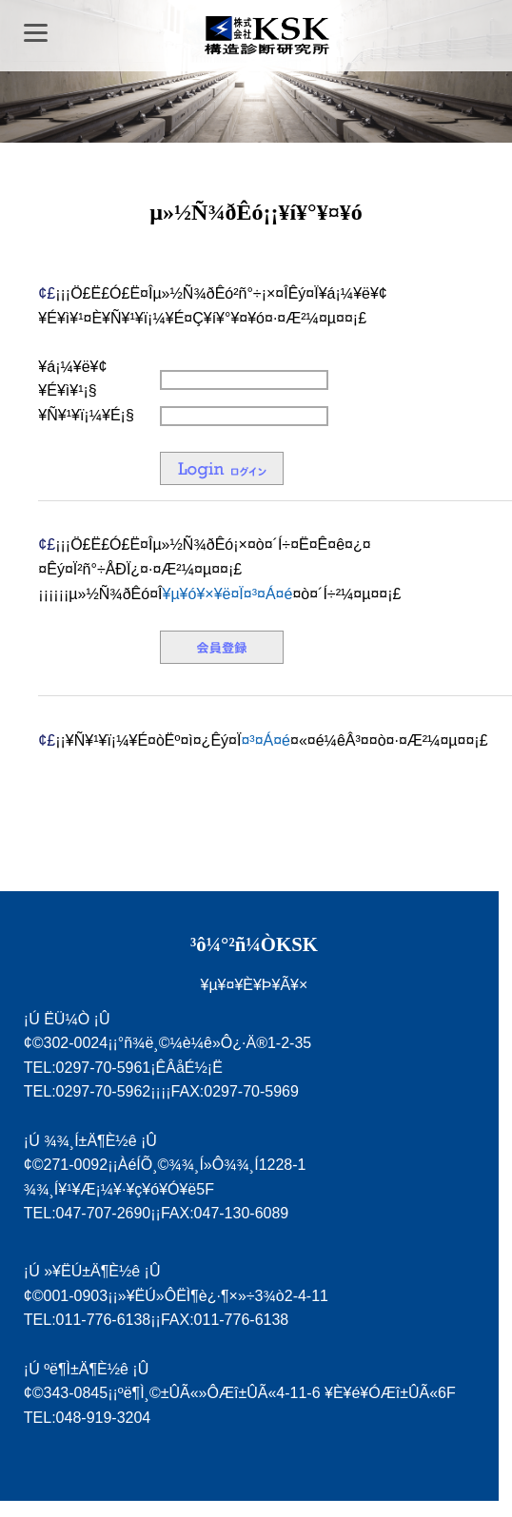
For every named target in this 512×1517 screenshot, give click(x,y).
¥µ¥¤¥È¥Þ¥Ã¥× (253, 985)
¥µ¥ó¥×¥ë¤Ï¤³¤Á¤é (227, 594)
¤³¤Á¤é (265, 740)
